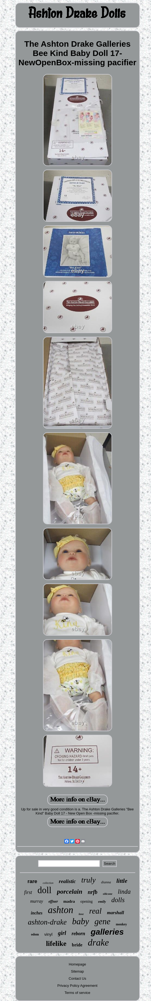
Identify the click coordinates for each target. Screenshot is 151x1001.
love (81, 914)
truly (88, 880)
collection (48, 882)
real (95, 911)
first (28, 892)
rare (32, 881)
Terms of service (77, 993)
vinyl (48, 934)
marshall (115, 912)
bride (77, 944)
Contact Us (77, 978)
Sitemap (77, 971)
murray (36, 901)
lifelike (56, 943)
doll (44, 890)
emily (102, 901)
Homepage (77, 964)
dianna (106, 882)
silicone (107, 893)
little (121, 880)
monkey (121, 924)
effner (53, 901)
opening (86, 901)
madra (69, 901)
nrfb (92, 892)
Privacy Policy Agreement (77, 986)
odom (35, 934)
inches (36, 913)
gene (102, 921)
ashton (60, 910)
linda (124, 891)
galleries (107, 931)
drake (98, 942)
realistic (67, 881)
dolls (118, 900)
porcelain (69, 891)
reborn (78, 933)
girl (62, 933)
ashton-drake (47, 922)
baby (80, 921)
